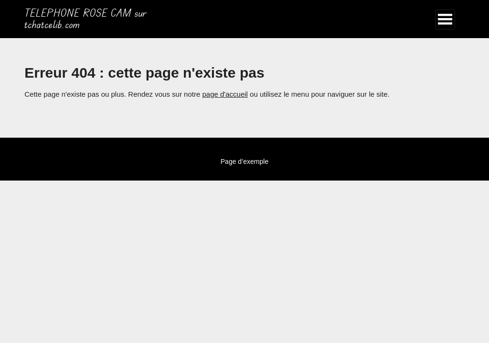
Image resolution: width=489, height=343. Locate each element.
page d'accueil (224, 94)
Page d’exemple (244, 161)
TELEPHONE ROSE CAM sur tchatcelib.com (85, 19)
